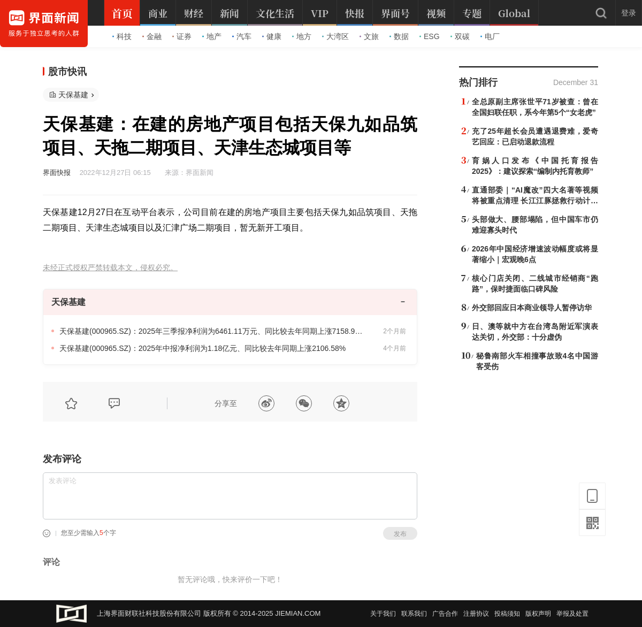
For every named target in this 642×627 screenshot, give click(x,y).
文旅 (369, 36)
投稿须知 (507, 613)
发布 (400, 534)
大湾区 (335, 36)
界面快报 (57, 173)
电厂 (490, 36)
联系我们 (414, 613)
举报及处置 (572, 613)
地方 (301, 36)
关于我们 (383, 613)
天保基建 (73, 94)
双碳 (460, 36)
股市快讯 (67, 71)
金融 (152, 36)
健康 (271, 36)
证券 (182, 36)
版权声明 (538, 613)
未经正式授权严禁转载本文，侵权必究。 (110, 268)
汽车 (241, 36)
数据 (399, 36)
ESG (429, 36)
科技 (122, 36)
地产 (211, 36)
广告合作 (445, 613)
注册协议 (476, 613)
